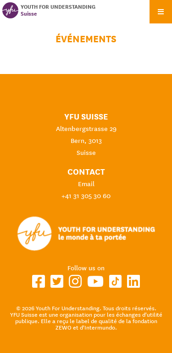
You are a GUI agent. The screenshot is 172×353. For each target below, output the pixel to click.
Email (86, 184)
